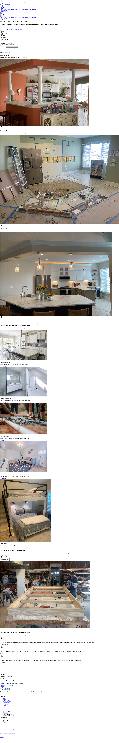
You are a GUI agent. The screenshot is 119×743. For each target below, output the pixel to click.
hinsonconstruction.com (10, 733)
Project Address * (3, 45)
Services (2, 8)
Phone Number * (3, 43)
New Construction (20, 9)
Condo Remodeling (27, 9)
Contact (5, 10)
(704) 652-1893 (7, 683)
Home (1, 7)
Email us (5, 713)
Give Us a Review (19, 29)
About (4, 7)
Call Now (2, 686)
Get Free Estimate (9, 686)
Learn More (3, 367)
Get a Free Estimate (4, 29)
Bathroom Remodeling (12, 9)
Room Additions (34, 9)
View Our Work (12, 29)
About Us (4, 700)
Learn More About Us (5, 561)
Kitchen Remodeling (4, 9)
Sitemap (1, 737)
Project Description (4, 51)
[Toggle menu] (1, 13)
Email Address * (3, 44)
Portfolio (2, 10)
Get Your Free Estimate (5, 53)
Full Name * (2, 42)
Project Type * (3, 46)
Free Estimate (3, 11)
